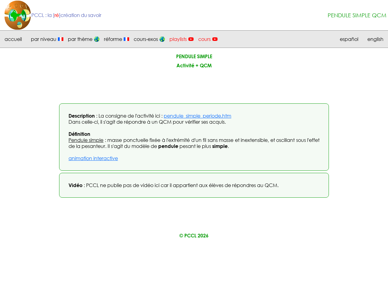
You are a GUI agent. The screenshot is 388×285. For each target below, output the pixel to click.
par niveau (43, 39)
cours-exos (146, 39)
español (349, 39)
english (375, 39)
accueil (13, 39)
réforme (113, 39)
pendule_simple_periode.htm (197, 116)
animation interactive (93, 158)
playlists (178, 39)
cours (204, 39)
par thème (80, 39)
